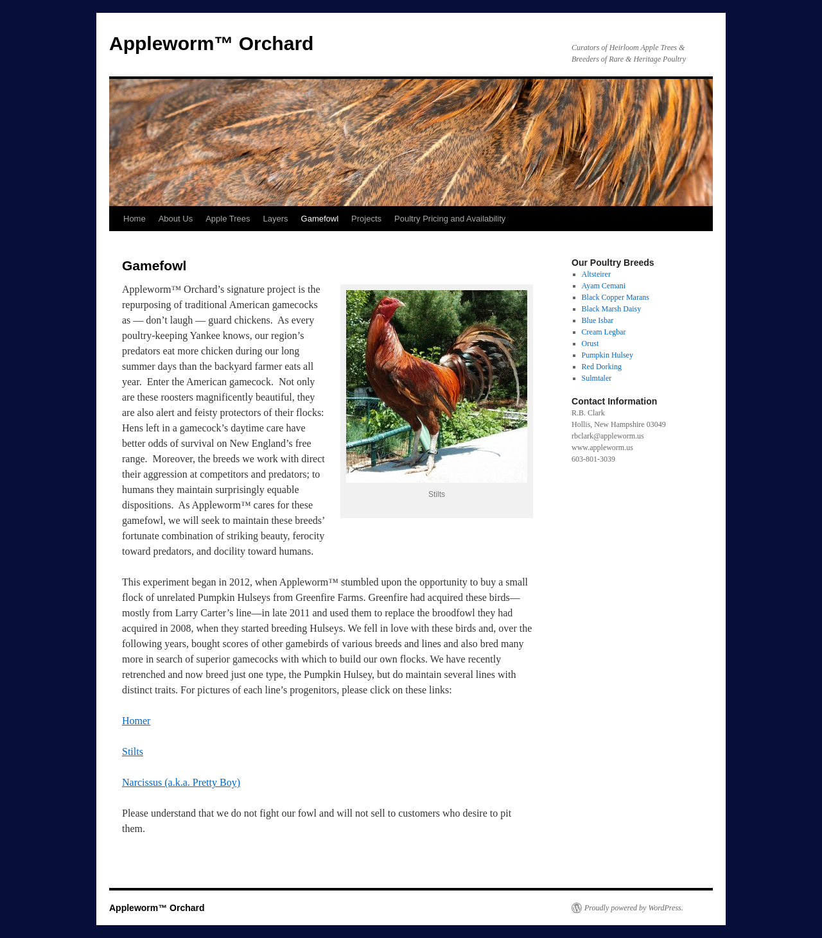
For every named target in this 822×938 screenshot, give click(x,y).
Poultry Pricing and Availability (449, 218)
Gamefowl (320, 218)
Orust (590, 343)
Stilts (132, 751)
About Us (176, 218)
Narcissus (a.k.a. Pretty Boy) (181, 782)
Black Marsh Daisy (612, 308)
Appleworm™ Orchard (211, 43)
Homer (136, 720)
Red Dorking (602, 366)
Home (134, 218)
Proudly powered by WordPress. (633, 907)
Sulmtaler (597, 378)
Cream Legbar (604, 331)
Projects (366, 218)
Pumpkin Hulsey (607, 355)
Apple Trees (228, 218)
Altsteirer (596, 274)
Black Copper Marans (615, 297)
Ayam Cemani (604, 285)
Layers (275, 218)
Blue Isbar (598, 320)
